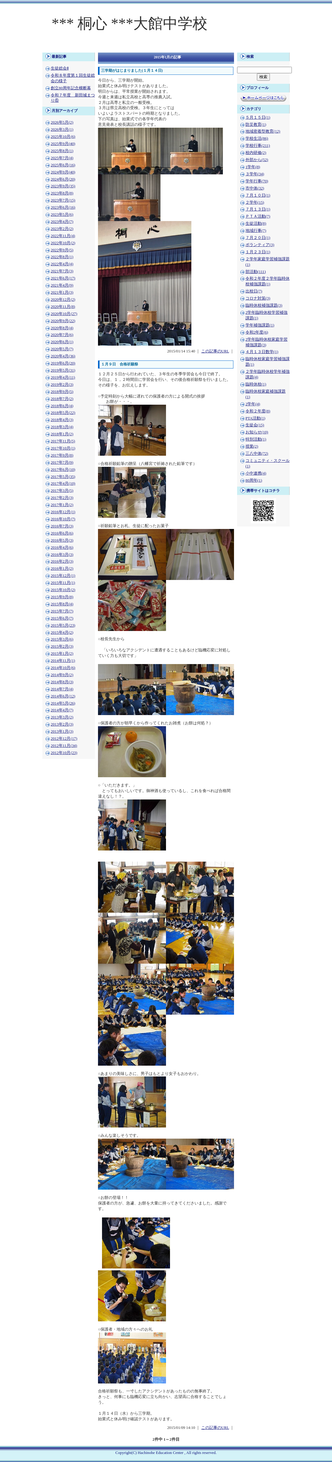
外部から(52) (256, 160)
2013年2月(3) (62, 724)
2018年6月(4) (62, 406)
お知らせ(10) (256, 432)
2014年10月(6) (63, 668)
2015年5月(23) (63, 625)
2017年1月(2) (62, 505)
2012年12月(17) (64, 738)
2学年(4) (252, 404)
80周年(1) (253, 480)
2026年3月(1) (62, 129)
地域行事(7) (255, 230)
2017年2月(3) (62, 498)
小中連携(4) (255, 473)
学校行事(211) (257, 145)
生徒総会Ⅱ (60, 68)
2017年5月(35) (63, 477)
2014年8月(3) (62, 682)
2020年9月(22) (63, 321)
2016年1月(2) (62, 568)
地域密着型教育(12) (262, 131)
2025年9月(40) (63, 144)
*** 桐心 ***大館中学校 (129, 23)
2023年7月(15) (63, 200)
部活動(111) (255, 272)
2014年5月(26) (63, 703)
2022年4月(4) (62, 264)
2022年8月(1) (62, 257)
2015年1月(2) (62, 653)
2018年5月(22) (63, 413)
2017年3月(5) (62, 490)
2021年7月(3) (62, 271)
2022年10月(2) (63, 243)
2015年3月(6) (62, 639)
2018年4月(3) (62, 420)
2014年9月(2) (62, 675)
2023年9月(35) (63, 186)
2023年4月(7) (62, 222)
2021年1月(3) (62, 292)
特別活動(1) (255, 439)
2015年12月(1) (63, 575)
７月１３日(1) (257, 209)
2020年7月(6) (62, 335)
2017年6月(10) (63, 469)
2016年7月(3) (62, 526)
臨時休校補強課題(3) (263, 305)
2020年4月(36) (63, 356)
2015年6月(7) (62, 618)
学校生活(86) (256, 138)
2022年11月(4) (63, 236)
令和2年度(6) (256, 332)
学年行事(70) (256, 181)
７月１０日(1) (257, 195)
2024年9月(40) (63, 172)
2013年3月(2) (62, 717)
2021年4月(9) (62, 285)
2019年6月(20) (63, 363)
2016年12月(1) (63, 512)
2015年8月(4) (62, 604)
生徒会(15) (254, 425)
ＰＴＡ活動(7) (257, 216)
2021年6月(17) (63, 278)
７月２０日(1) (257, 238)
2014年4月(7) (62, 710)
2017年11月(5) (63, 441)
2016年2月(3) (62, 561)
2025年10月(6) (63, 136)
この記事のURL (215, 351)
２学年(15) (254, 202)
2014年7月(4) (62, 689)
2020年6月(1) (62, 342)
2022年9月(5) (62, 250)
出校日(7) (253, 291)
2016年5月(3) (62, 540)
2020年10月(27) (64, 314)
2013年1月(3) (62, 731)
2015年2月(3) (62, 646)
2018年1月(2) (62, 434)
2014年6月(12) (63, 696)
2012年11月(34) (64, 746)
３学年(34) (254, 174)
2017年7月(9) (62, 462)
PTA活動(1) (255, 418)
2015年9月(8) (62, 597)
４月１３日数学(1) (261, 352)
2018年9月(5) (62, 392)
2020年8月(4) (62, 328)
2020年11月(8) (63, 307)
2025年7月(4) (62, 158)
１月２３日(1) (257, 252)
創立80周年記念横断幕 (71, 88)
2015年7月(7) (62, 611)
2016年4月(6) (62, 547)
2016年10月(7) (63, 519)
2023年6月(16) (63, 207)
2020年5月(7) (62, 349)
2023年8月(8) (62, 193)
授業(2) (251, 446)
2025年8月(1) (62, 151)
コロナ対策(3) (257, 298)
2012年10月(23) (64, 753)
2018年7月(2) (62, 399)
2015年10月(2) (63, 590)
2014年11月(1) (63, 661)
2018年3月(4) (62, 427)
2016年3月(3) (62, 554)
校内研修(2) (255, 153)
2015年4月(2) (62, 632)
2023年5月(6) (62, 214)
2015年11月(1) (63, 583)
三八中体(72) (256, 453)
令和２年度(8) (257, 411)
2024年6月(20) (63, 179)
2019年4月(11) (63, 377)
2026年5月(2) (62, 122)
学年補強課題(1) (259, 325)
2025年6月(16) (63, 165)
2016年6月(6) (62, 533)
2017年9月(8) (62, 455)
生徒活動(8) (255, 223)
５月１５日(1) (257, 117)
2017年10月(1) (63, 448)
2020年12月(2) (63, 299)
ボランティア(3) (259, 245)
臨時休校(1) (255, 384)
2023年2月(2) (62, 229)
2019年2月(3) (62, 384)
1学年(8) (252, 167)
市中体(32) (254, 188)
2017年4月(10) (63, 483)
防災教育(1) (255, 124)
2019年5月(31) (63, 370)
